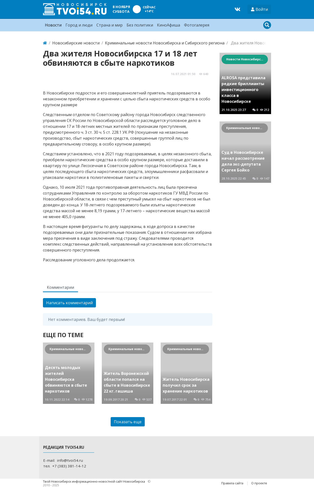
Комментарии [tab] (60, 287)
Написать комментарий (69, 302)
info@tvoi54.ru (70, 460)
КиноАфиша (168, 25)
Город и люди (78, 25)
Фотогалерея (196, 25)
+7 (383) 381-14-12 (69, 465)
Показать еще (128, 421)
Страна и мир (109, 25)
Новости (53, 25)
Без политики (140, 25)
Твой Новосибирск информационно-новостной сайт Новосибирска (94, 481)
